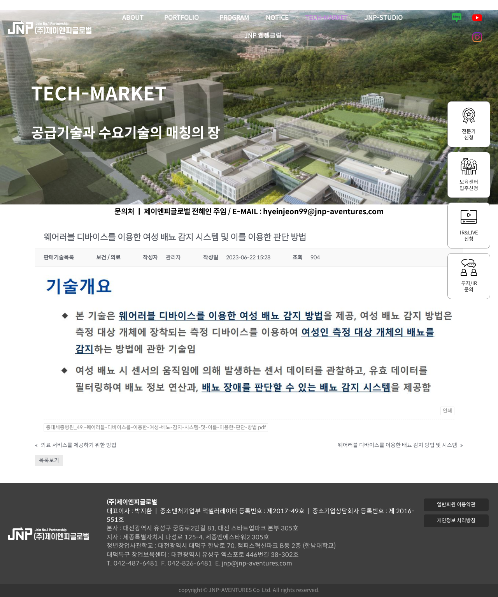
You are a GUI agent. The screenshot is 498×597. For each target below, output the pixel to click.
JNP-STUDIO (384, 18)
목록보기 (49, 460)
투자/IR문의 (469, 286)
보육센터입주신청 (468, 185)
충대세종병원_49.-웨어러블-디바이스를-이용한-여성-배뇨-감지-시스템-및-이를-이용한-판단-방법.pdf (156, 427)
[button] (456, 504)
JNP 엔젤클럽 (262, 36)
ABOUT (134, 18)
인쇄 (447, 411)
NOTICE (277, 18)
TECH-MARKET (326, 18)
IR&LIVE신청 (469, 236)
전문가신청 (469, 135)
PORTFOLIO (183, 18)
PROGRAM (234, 18)
